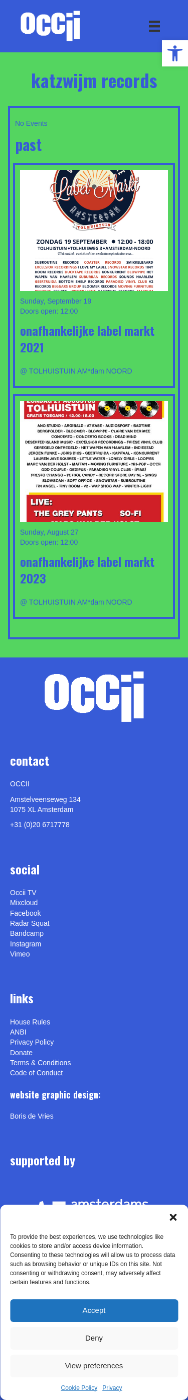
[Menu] (154, 26)
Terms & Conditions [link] (40, 1063)
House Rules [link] (30, 1022)
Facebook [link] (25, 913)
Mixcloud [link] (24, 903)
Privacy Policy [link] (32, 1042)
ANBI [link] (18, 1032)
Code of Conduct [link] (36, 1073)
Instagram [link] (25, 944)
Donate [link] (21, 1053)
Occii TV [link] (23, 893)
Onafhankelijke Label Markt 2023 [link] (87, 569)
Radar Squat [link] (30, 923)
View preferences (94, 1365)
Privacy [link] (112, 1387)
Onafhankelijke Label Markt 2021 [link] (87, 338)
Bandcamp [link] (27, 933)
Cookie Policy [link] (79, 1387)
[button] (173, 1217)
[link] (175, 53)
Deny (94, 1338)
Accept (94, 1310)
